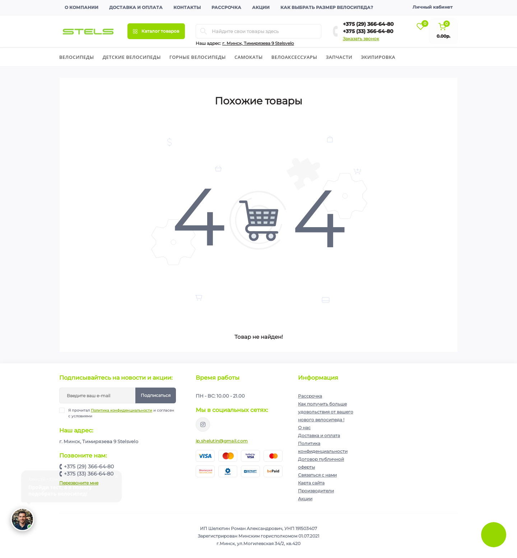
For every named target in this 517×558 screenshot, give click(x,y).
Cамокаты (248, 57)
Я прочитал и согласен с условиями (121, 413)
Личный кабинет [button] (432, 7)
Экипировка (378, 57)
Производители (316, 490)
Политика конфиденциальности (121, 410)
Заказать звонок (361, 38)
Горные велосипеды (197, 57)
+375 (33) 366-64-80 (368, 31)
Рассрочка (226, 7)
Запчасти (339, 57)
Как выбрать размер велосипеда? (326, 7)
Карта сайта (311, 483)
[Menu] (156, 31)
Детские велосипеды (132, 57)
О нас (304, 427)
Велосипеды (76, 57)
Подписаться (156, 395)
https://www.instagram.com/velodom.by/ (202, 424)
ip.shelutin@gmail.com (222, 441)
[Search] (203, 31)
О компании (81, 7)
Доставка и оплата (136, 7)
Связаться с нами (317, 475)
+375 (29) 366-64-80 (368, 24)
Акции (261, 7)
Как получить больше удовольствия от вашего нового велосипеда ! (325, 411)
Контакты (187, 7)
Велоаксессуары (294, 57)
